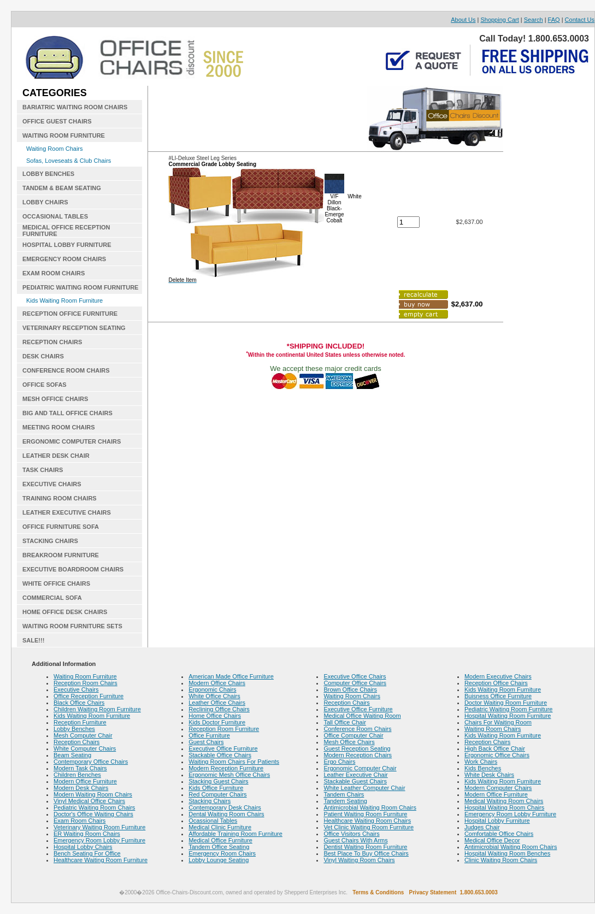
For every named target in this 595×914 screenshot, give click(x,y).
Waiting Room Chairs (54, 148)
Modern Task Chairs (80, 768)
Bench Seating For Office (87, 853)
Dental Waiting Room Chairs (226, 814)
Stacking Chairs (209, 801)
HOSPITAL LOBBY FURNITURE (66, 244)
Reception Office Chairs (496, 683)
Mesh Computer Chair (83, 735)
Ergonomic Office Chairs (496, 755)
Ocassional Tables (212, 820)
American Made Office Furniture (231, 676)
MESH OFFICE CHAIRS (55, 399)
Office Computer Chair (353, 735)
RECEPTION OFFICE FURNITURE (69, 313)
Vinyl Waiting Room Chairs (358, 860)
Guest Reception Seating (356, 748)
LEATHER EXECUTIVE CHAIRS (66, 512)
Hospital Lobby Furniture (497, 820)
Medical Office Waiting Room (361, 715)
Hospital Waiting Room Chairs (504, 807)
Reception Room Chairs (85, 683)
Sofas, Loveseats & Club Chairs (68, 160)
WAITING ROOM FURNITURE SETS (72, 626)
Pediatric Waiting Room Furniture (508, 709)
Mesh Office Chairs (348, 742)
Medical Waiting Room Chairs (503, 801)
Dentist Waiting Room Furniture (365, 847)
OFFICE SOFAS (44, 384)
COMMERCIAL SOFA (52, 597)
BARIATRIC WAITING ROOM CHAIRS (74, 107)
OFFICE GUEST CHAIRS (57, 121)
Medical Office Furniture (220, 840)
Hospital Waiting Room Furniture (507, 715)
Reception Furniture (80, 722)
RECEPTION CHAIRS (52, 342)
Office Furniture (209, 735)
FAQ (554, 19)
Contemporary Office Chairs (91, 761)
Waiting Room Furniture (85, 676)
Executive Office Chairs (354, 676)
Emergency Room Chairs (222, 853)
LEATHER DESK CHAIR (56, 455)
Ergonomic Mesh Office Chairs (229, 774)
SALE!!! (33, 640)
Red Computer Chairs (217, 794)
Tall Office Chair (344, 722)
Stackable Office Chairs (219, 755)
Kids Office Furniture (215, 788)
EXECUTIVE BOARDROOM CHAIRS (72, 569)
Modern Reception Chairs (357, 755)
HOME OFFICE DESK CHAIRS (64, 612)
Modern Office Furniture (85, 781)
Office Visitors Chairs (351, 833)
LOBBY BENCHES (48, 173)
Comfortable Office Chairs (498, 833)
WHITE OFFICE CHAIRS (56, 583)
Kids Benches (482, 768)
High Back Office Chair (494, 748)
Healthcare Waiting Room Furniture (101, 860)
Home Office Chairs (214, 715)
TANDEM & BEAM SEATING (61, 188)
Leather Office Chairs (216, 702)
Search (533, 19)
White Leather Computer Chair (364, 788)
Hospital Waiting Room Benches (507, 853)
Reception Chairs (76, 742)
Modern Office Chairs (216, 683)
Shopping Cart (499, 19)
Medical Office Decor (492, 840)
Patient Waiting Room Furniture (365, 814)
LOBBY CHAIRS (45, 202)
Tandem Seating (345, 801)
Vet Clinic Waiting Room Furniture (368, 827)
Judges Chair (482, 827)
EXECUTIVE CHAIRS (51, 484)
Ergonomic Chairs (212, 689)
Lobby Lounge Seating (218, 860)
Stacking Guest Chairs (218, 781)
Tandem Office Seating (218, 847)
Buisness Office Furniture (498, 696)
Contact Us (579, 19)
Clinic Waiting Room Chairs (500, 860)
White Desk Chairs (489, 774)
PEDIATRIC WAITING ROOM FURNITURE (80, 287)
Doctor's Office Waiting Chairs (93, 814)
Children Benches (77, 774)
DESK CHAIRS (43, 356)
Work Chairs (480, 761)
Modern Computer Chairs (498, 788)
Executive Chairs (76, 689)
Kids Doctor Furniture (216, 722)
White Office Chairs (214, 696)
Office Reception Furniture (88, 696)
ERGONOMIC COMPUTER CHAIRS (71, 441)
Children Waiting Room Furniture (97, 709)
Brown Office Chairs (350, 689)
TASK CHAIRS (42, 470)
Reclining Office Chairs (219, 709)
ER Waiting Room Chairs (87, 833)
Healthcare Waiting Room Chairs (367, 820)
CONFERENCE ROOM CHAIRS (66, 370)
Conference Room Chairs (357, 729)
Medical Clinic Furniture (219, 827)
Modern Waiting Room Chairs (93, 794)
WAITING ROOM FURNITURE (63, 135)
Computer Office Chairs (354, 683)
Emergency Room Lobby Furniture (99, 840)
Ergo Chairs (339, 761)
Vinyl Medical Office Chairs (89, 801)
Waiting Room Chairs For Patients (233, 761)
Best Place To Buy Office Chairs (366, 853)
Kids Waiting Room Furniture (64, 300)
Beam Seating (72, 755)
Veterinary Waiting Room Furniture (99, 827)
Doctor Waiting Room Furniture (505, 702)
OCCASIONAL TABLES (55, 216)
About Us (463, 19)
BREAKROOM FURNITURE (60, 555)
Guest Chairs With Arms (355, 840)
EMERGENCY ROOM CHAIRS (64, 259)
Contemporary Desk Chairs (224, 807)
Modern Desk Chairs (81, 788)
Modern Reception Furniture (225, 768)
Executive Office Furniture (222, 748)
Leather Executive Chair (355, 774)
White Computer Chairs (85, 748)
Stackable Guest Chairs (355, 781)
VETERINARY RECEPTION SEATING (74, 328)
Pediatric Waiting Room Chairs (94, 807)
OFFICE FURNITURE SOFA (60, 526)
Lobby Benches (74, 729)
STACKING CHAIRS (50, 541)
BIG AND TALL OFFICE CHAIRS (67, 413)
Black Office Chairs (79, 702)
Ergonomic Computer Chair (359, 768)
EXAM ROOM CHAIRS (53, 273)
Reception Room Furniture (223, 729)
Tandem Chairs (343, 794)
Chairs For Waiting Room (498, 722)
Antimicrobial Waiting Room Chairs (369, 807)
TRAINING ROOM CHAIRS (59, 498)
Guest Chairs (205, 742)
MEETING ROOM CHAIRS (58, 427)
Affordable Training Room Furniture (235, 833)
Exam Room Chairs (79, 820)
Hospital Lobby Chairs (83, 847)
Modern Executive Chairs (498, 676)
